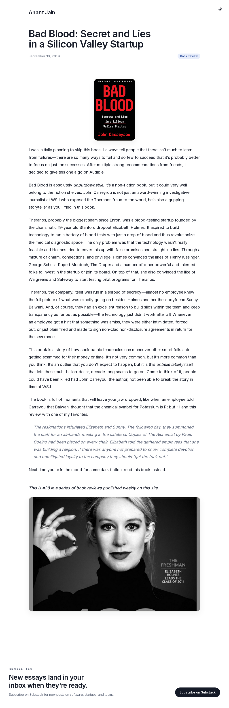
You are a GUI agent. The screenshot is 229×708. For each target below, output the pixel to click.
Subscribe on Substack (198, 692)
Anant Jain (42, 12)
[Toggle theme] (220, 8)
